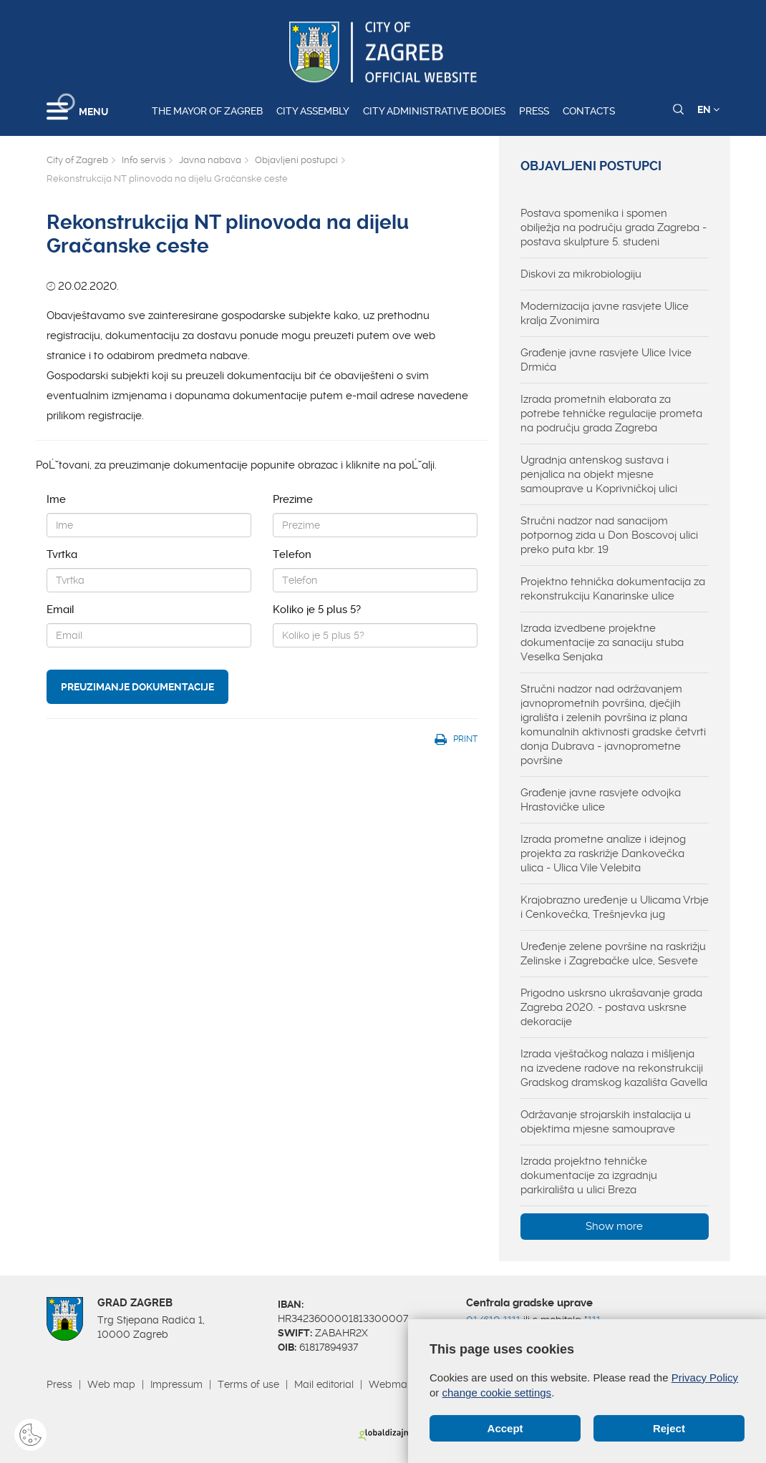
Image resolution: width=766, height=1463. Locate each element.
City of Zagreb (77, 160)
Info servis (143, 160)
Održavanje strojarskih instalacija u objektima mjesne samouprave (605, 1121)
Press (534, 111)
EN (708, 109)
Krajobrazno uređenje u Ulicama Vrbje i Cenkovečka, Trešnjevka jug (614, 907)
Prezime (293, 499)
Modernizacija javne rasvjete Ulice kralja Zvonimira (604, 313)
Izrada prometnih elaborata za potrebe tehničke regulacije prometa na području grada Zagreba (611, 413)
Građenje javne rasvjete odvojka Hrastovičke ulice (600, 799)
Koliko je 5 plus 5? (317, 609)
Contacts (589, 111)
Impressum (176, 1384)
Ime (56, 499)
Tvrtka (62, 554)
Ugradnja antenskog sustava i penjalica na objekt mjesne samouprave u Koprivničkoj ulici (598, 474)
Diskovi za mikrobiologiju (580, 274)
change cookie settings (497, 1392)
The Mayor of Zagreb (207, 111)
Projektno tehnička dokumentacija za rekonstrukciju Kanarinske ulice (612, 588)
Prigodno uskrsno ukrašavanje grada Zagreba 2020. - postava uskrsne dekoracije (611, 1007)
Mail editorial (324, 1384)
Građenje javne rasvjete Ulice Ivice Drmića (606, 359)
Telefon (292, 554)
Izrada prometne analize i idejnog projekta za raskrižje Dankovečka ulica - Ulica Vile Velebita (603, 853)
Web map (111, 1384)
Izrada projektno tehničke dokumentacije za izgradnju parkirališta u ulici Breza (588, 1175)
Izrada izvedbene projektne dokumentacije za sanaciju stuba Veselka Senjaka (602, 642)
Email (60, 609)
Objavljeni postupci (296, 160)
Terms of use (248, 1384)
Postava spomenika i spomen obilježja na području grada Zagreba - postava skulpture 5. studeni (613, 227)
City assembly (312, 111)
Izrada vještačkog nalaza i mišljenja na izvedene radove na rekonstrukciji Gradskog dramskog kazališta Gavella (613, 1068)
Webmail (390, 1384)
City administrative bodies (434, 111)
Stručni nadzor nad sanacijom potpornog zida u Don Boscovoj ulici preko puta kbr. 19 (609, 535)
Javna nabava (210, 160)
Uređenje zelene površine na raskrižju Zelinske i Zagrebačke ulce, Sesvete (613, 953)
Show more (614, 1226)
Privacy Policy (705, 1377)
